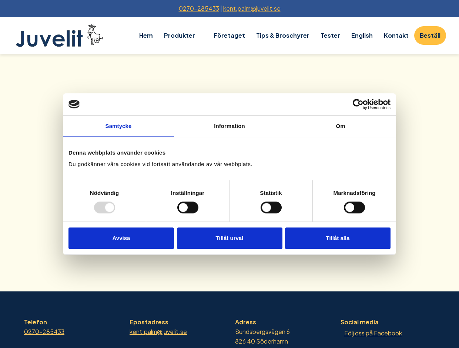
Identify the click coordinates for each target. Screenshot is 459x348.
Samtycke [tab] (118, 126)
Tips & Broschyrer (282, 35)
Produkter (179, 35)
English (362, 35)
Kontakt (396, 35)
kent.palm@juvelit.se (252, 8)
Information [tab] (229, 126)
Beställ (430, 35)
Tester (330, 35)
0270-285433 (199, 8)
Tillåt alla (338, 238)
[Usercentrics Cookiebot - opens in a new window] (358, 104)
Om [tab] (340, 126)
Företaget (229, 35)
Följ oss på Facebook (373, 333)
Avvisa (121, 238)
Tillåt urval (230, 238)
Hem (146, 35)
